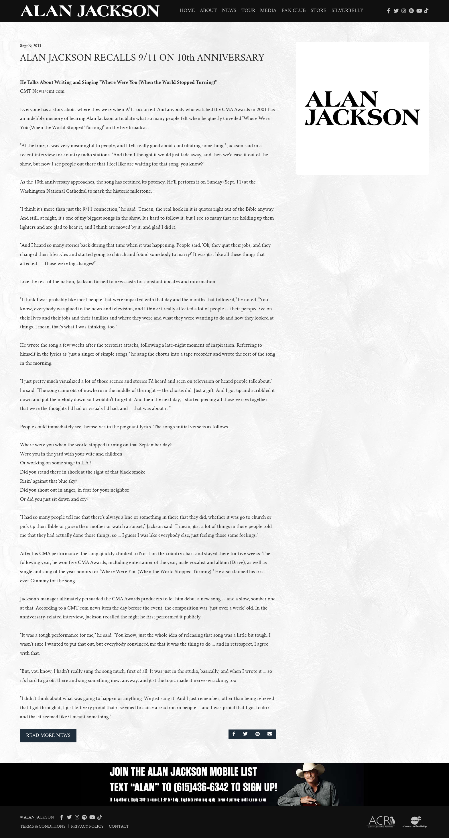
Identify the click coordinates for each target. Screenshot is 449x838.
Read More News (48, 735)
